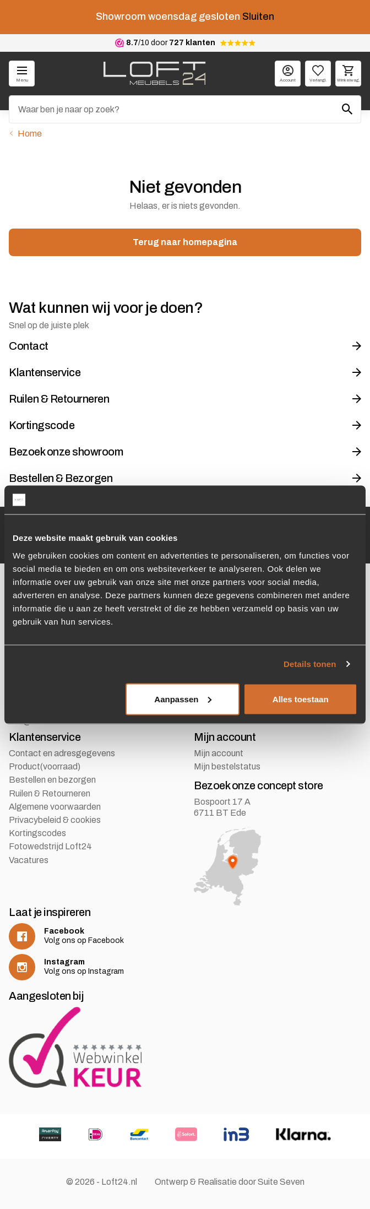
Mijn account (218, 753)
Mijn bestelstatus (227, 766)
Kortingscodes (37, 833)
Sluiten (258, 16)
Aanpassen (182, 698)
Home (30, 133)
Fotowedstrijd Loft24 (50, 846)
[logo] (154, 73)
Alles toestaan (301, 698)
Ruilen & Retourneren (49, 793)
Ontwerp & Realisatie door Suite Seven (229, 1181)
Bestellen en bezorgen (52, 779)
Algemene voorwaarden (55, 806)
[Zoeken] (185, 109)
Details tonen (310, 664)
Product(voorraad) (44, 766)
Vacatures (28, 860)
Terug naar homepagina (185, 242)
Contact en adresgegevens (62, 753)
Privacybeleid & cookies (55, 820)
